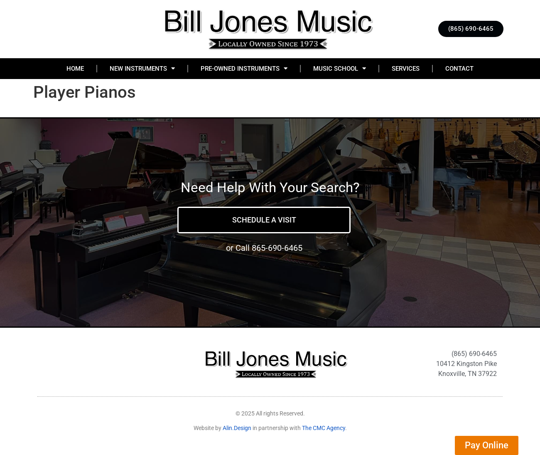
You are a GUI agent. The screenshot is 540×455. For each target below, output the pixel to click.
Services (406, 68)
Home (75, 68)
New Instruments (142, 68)
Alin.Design (237, 428)
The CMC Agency (323, 428)
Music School (339, 68)
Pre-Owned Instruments (244, 68)
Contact (459, 68)
